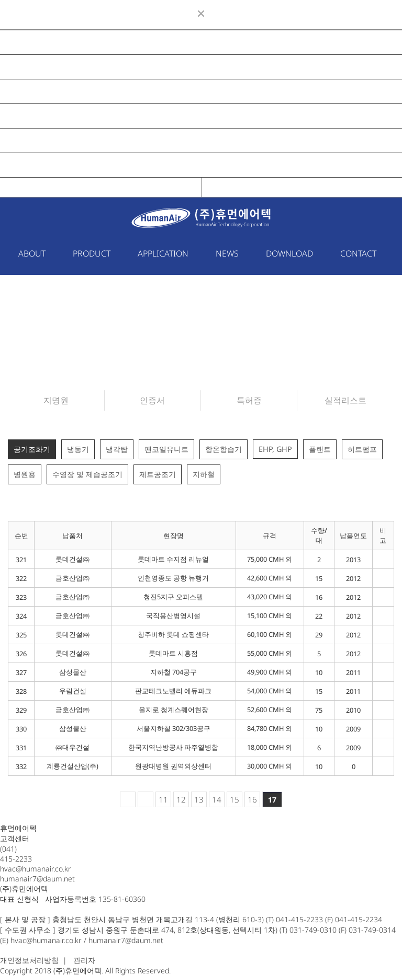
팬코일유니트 (166, 449)
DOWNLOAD (34, 140)
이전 (145, 799)
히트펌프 (362, 449)
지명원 (56, 400)
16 (252, 799)
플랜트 (320, 449)
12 (181, 799)
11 (163, 799)
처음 (128, 799)
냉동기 (78, 449)
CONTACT (28, 165)
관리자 (84, 960)
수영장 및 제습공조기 (87, 474)
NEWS (22, 116)
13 (199, 799)
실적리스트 (345, 400)
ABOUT (24, 42)
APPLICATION (35, 91)
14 (216, 799)
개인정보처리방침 (29, 960)
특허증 (249, 400)
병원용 (25, 474)
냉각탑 (117, 449)
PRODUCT (29, 67)
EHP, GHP (275, 449)
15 (234, 799)
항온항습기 (223, 449)
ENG (301, 187)
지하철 (204, 474)
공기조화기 (32, 449)
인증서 (152, 400)
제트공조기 (157, 474)
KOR (101, 187)
